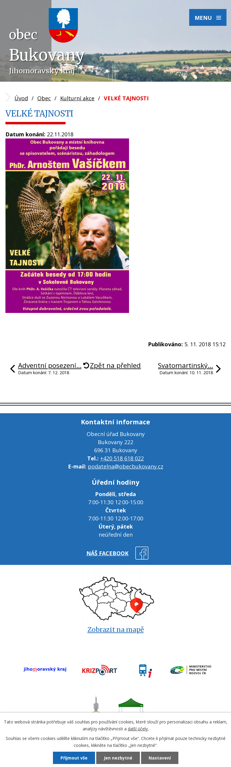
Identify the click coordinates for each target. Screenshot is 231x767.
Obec (44, 98)
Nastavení (160, 758)
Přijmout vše (74, 758)
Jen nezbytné (118, 758)
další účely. (138, 729)
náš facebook (107, 553)
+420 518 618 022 (122, 458)
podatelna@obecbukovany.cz (125, 466)
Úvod (21, 98)
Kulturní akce (77, 98)
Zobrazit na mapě (116, 630)
